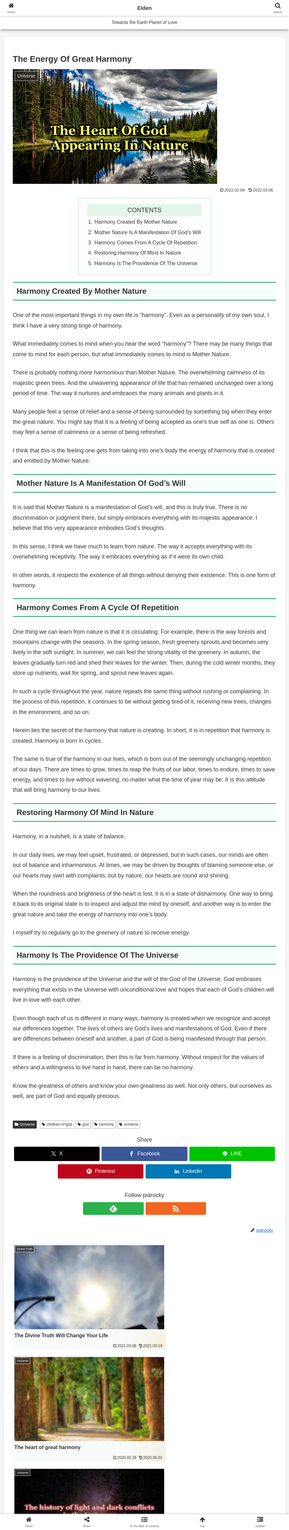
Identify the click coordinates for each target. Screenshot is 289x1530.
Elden (144, 8)
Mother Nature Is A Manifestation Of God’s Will (148, 232)
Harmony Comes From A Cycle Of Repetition (146, 242)
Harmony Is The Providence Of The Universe (146, 263)
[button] (144, 1522)
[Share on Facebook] (144, 1154)
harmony (104, 1124)
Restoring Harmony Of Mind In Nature (138, 253)
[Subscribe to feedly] (137, 1208)
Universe (25, 1124)
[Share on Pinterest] (100, 1171)
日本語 (26, 1451)
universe (128, 1124)
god (83, 1124)
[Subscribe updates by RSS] (152, 1208)
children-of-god (57, 1124)
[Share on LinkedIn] (188, 1171)
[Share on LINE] (232, 1154)
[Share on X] (57, 1154)
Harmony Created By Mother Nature (136, 222)
